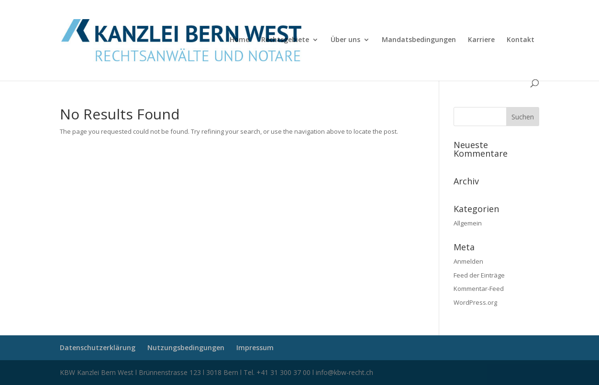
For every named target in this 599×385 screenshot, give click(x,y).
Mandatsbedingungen (419, 40)
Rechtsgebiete (285, 40)
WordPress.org (475, 302)
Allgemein (468, 223)
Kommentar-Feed (479, 288)
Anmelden (468, 261)
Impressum (255, 347)
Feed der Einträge (479, 275)
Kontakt (520, 40)
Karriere (481, 40)
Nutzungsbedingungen (185, 347)
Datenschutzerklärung (97, 347)
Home (239, 40)
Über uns (345, 40)
